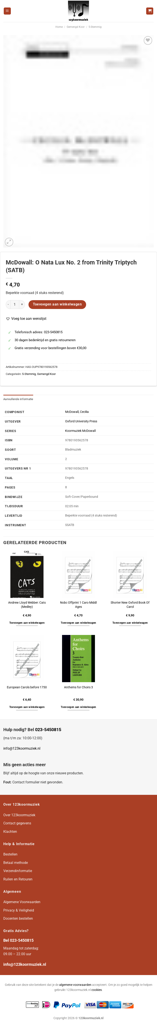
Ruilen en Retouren (17, 879)
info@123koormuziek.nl (21, 748)
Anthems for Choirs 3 (78, 687)
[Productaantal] (14, 304)
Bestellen (10, 854)
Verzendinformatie (17, 871)
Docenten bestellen (18, 918)
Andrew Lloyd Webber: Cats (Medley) (27, 605)
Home (59, 26)
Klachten (10, 831)
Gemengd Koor (76, 26)
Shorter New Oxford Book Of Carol (130, 605)
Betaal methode (15, 863)
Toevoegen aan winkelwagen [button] (27, 622)
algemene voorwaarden (75, 985)
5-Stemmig (95, 26)
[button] (26, 319)
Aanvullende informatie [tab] (18, 399)
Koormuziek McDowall (80, 431)
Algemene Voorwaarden (21, 902)
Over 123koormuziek (19, 815)
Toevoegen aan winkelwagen (57, 304)
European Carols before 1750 (27, 687)
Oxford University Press (81, 421)
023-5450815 (48, 729)
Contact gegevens (17, 823)
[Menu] (7, 11)
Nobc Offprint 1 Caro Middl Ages (78, 605)
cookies (96, 990)
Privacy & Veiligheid (18, 910)
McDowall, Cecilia (77, 412)
